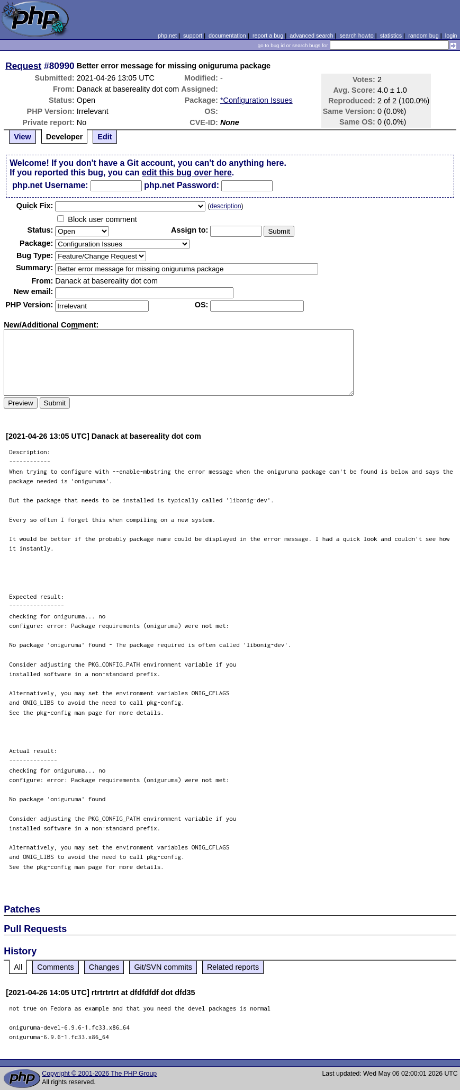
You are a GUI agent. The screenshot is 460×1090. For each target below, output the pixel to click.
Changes (104, 967)
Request (23, 65)
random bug (423, 35)
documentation (227, 35)
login (451, 35)
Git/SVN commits (163, 967)
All (18, 967)
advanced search (311, 35)
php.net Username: (50, 185)
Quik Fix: (34, 205)
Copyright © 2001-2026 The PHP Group (99, 1073)
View (22, 136)
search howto (356, 35)
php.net (167, 35)
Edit (104, 136)
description (225, 206)
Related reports (233, 967)
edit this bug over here (187, 172)
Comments (55, 967)
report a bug (267, 35)
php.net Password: (181, 185)
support (192, 35)
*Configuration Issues (256, 100)
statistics (391, 35)
